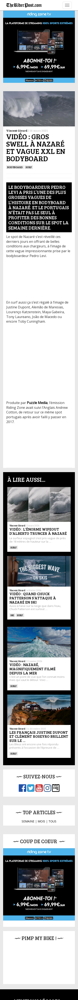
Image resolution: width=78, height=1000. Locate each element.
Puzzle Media (37, 402)
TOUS (52, 821)
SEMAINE (28, 821)
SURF (29, 167)
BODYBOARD (15, 167)
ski (12, 615)
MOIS (41, 821)
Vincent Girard (16, 130)
